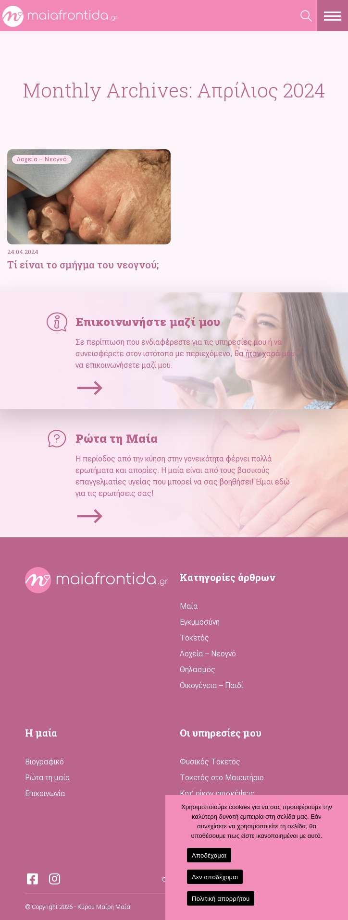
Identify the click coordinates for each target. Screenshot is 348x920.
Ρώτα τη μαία (47, 777)
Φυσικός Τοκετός (210, 761)
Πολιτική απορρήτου (220, 898)
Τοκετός (194, 637)
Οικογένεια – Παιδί (211, 685)
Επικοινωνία (45, 793)
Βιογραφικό (44, 761)
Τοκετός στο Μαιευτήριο (222, 777)
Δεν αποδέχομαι (215, 877)
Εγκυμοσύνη (200, 622)
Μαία (189, 606)
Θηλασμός (197, 669)
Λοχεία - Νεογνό (42, 159)
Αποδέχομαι (209, 855)
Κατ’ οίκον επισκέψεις (217, 793)
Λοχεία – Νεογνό (208, 653)
